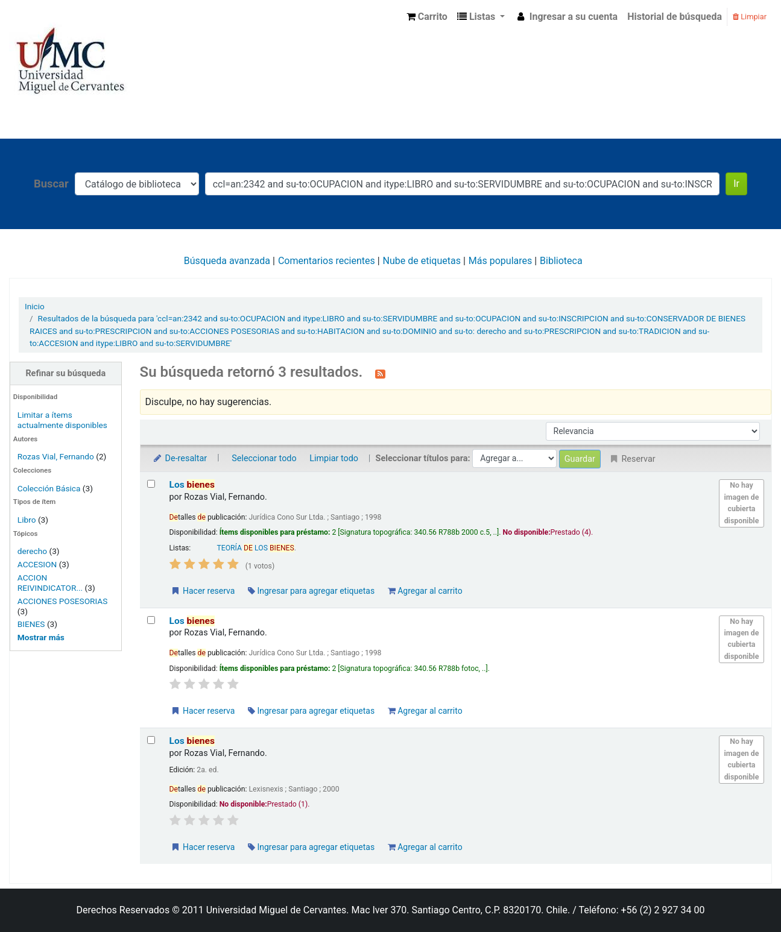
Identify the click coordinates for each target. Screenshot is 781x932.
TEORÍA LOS (255, 548)
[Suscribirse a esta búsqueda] (380, 373)
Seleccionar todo (264, 458)
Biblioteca (561, 260)
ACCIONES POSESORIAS (62, 601)
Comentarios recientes (326, 260)
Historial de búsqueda (674, 16)
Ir (736, 183)
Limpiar (750, 16)
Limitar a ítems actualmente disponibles (62, 420)
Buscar (51, 183)
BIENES (31, 624)
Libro (26, 519)
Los (192, 484)
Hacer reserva (202, 591)
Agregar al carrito (425, 591)
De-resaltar (179, 458)
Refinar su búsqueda (65, 373)
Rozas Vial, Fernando (55, 456)
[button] (427, 17)
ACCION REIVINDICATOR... (50, 583)
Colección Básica (49, 488)
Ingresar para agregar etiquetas (311, 591)
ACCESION (37, 564)
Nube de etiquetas (422, 260)
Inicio (35, 306)
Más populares (500, 260)
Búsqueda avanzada (227, 260)
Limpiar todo (333, 458)
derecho (32, 551)
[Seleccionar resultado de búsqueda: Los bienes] (151, 484)
